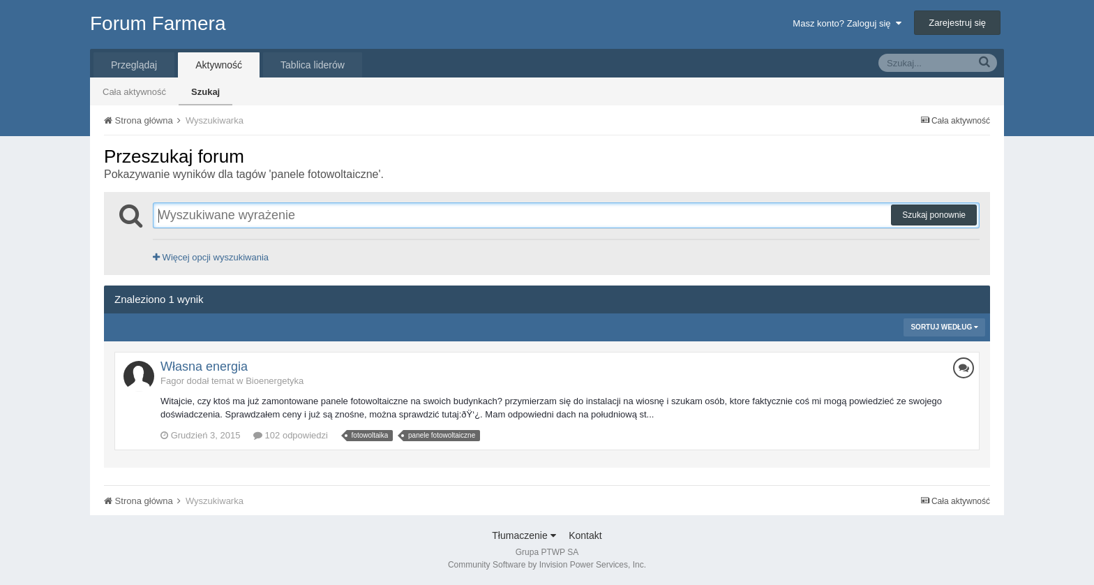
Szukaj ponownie (934, 215)
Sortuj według (944, 327)
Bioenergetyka (275, 381)
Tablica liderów (312, 65)
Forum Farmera (157, 23)
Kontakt (585, 535)
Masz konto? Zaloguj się (847, 23)
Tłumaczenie (523, 535)
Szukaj (205, 92)
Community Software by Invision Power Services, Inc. (547, 565)
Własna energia (204, 366)
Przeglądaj (134, 65)
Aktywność (218, 65)
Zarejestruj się (957, 22)
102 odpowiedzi (290, 435)
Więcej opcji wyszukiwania (211, 257)
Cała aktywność (134, 92)
